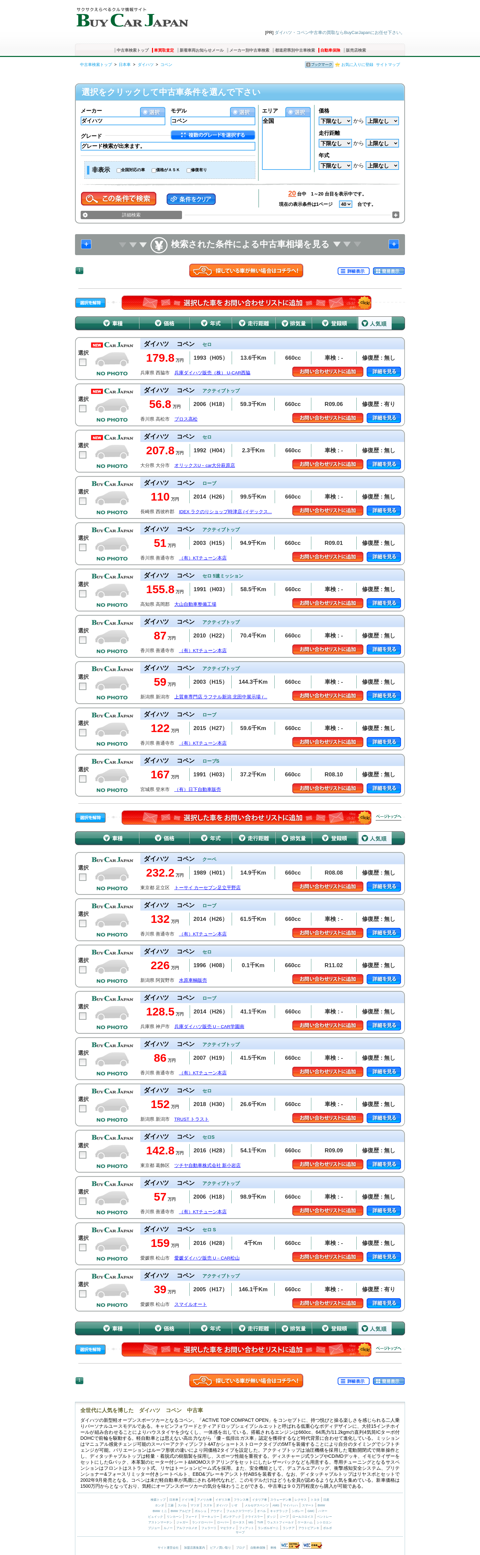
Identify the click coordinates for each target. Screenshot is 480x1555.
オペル (261, 1511)
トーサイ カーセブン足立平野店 (207, 887)
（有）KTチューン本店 (203, 558)
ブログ (240, 1547)
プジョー (154, 1528)
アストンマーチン (160, 1522)
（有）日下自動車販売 (197, 789)
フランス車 (242, 1499)
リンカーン (174, 1516)
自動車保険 (330, 50)
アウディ (216, 1511)
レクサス (301, 1499)
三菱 (171, 1505)
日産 (326, 1499)
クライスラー (254, 1516)
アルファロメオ (186, 1528)
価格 (324, 111)
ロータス (239, 1522)
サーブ (240, 1532)
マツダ (194, 1505)
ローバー (223, 1522)
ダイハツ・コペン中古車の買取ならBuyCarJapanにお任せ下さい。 (340, 32)
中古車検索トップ (133, 50)
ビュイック (155, 1516)
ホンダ (159, 1505)
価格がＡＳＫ (168, 170)
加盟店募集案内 (194, 1547)
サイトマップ (388, 64)
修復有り (199, 170)
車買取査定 (164, 50)
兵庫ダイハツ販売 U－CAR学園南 (209, 1026)
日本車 (125, 64)
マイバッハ (290, 1505)
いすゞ (236, 1505)
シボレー (298, 1511)
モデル (179, 111)
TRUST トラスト (191, 1119)
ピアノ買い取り (220, 1547)
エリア (270, 111)
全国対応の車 (133, 170)
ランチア (289, 1528)
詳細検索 (131, 214)
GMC (310, 1511)
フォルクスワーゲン (239, 1511)
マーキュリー (210, 1516)
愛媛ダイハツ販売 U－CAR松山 (207, 1258)
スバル (182, 1505)
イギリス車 (223, 1499)
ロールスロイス (302, 1516)
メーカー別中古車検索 (249, 50)
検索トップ (158, 1499)
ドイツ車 (188, 1499)
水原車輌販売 (193, 980)
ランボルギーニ (268, 1528)
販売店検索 (356, 50)
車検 (273, 1547)
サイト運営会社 (168, 1547)
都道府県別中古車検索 (295, 50)
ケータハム (305, 1522)
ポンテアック (232, 1516)
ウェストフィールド (280, 1522)
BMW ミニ (160, 1511)
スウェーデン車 (281, 1499)
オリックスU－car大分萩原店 (204, 465)
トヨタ (315, 1499)
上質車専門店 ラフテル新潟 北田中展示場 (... (220, 696)
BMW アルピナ (181, 1511)
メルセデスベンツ (257, 1505)
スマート (308, 1505)
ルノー (168, 1528)
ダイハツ (146, 64)
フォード (191, 1516)
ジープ (284, 1516)
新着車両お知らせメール (202, 50)
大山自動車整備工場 (195, 604)
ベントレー (324, 1516)
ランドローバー (202, 1522)
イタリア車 (260, 1499)
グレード (91, 136)
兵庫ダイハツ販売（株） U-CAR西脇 (212, 372)
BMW (321, 1505)
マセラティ (227, 1528)
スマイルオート (190, 1304)
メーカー (91, 111)
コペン (166, 64)
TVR (260, 1522)
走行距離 (329, 133)
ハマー (322, 1511)
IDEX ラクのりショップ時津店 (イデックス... (225, 511)
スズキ (207, 1505)
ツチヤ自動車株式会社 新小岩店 (207, 1165)
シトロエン (324, 1522)
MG (250, 1522)
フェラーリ (208, 1528)
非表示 (101, 170)
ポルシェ (201, 1511)
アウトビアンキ (308, 1528)
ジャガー (182, 1522)
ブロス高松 (186, 419)
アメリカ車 (205, 1499)
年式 (324, 155)
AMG (275, 1505)
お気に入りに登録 (357, 64)
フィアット (246, 1528)
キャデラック (279, 1511)
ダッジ (271, 1516)
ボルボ (327, 1528)
